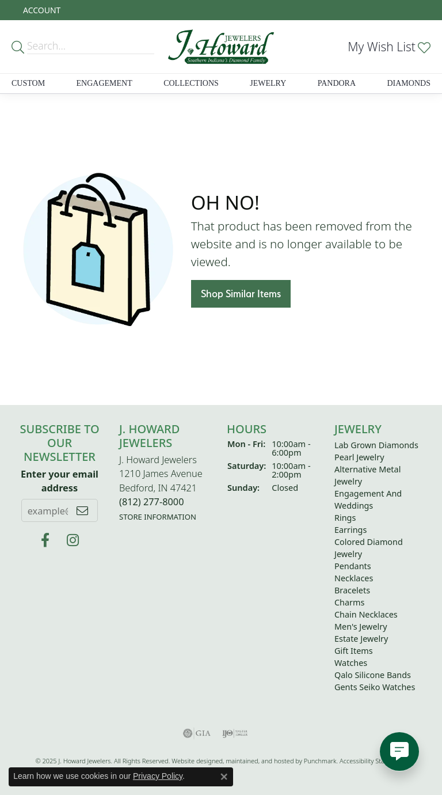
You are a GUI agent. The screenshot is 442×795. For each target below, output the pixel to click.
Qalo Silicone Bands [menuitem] (372, 674)
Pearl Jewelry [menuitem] (359, 457)
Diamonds (408, 83)
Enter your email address (59, 480)
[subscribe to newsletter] (82, 510)
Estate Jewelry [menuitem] (361, 638)
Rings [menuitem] (345, 517)
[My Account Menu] (41, 10)
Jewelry (268, 83)
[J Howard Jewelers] (45, 540)
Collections (191, 83)
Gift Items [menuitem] (353, 650)
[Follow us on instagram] (73, 540)
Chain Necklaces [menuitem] (366, 614)
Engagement (104, 83)
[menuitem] (197, 733)
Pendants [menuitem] (352, 566)
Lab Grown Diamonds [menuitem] (376, 445)
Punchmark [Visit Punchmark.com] (320, 760)
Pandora (337, 83)
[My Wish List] (389, 46)
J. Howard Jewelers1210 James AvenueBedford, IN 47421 (161, 488)
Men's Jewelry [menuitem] (360, 626)
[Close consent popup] (223, 776)
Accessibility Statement (372, 760)
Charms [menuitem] (349, 602)
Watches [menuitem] (350, 662)
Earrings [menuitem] (350, 529)
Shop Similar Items (241, 293)
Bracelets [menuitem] (352, 590)
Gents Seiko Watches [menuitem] (374, 687)
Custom (28, 83)
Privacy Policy (157, 776)
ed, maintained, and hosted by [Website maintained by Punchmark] (259, 760)
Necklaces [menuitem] (353, 578)
